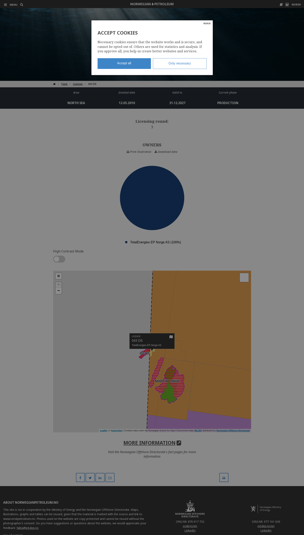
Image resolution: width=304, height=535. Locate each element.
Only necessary (179, 63)
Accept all (124, 63)
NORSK (207, 23)
